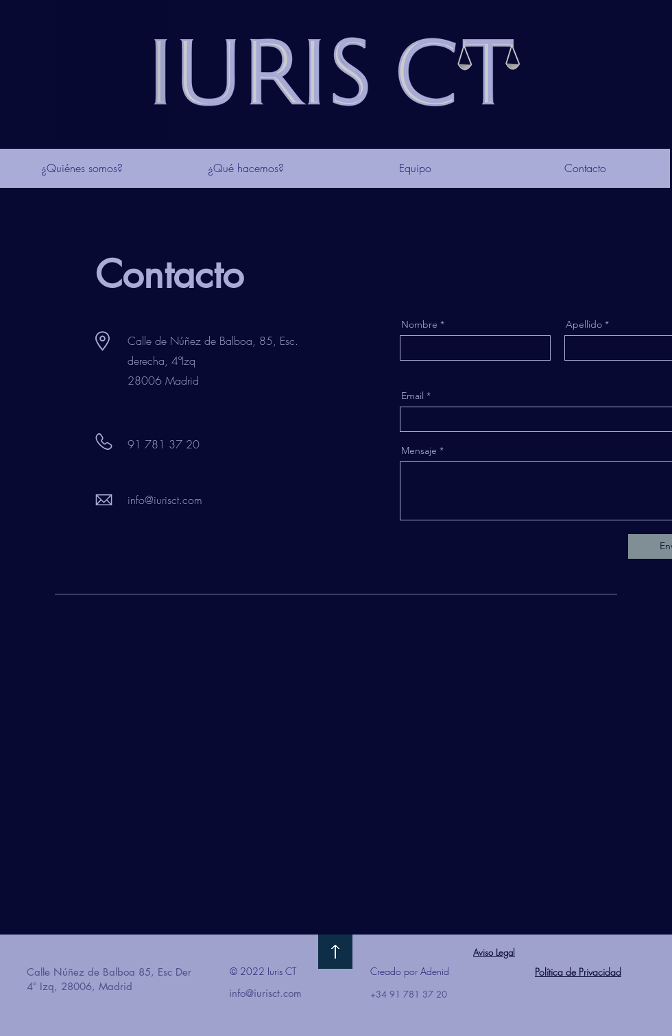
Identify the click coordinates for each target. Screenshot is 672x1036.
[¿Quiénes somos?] (81, 168)
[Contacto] (585, 168)
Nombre (419, 324)
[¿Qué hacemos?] (245, 168)
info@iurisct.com (165, 499)
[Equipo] (415, 168)
